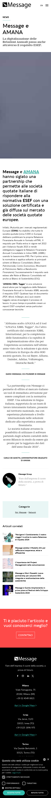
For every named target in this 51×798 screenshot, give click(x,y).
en (41, 5)
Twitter (32, 676)
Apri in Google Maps (24, 705)
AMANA (31, 171)
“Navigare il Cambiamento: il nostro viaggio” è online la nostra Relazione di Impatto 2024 (31, 537)
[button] (25, 788)
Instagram (23, 676)
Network (32, 512)
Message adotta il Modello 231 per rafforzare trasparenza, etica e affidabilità (30, 550)
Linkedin (28, 676)
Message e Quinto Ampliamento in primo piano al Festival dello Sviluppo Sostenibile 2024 (31, 590)
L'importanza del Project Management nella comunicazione (30, 563)
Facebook (18, 676)
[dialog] (25, 777)
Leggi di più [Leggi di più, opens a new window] (16, 773)
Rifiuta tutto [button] (37, 793)
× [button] (48, 759)
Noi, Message (20, 512)
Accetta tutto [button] (13, 793)
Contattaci (25, 635)
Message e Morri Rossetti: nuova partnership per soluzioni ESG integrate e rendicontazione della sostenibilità (29, 577)
